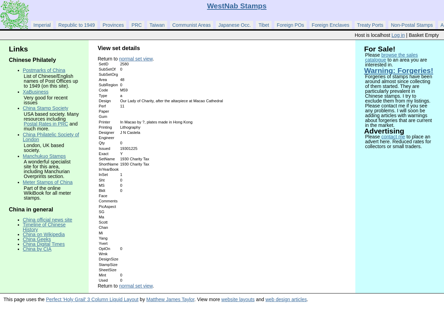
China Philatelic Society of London (51, 137)
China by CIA (37, 249)
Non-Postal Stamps (412, 25)
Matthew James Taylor (170, 299)
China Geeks (37, 239)
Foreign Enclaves (330, 25)
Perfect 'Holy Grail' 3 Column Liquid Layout (92, 299)
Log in (398, 35)
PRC (136, 25)
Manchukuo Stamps (44, 156)
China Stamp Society (45, 108)
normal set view (135, 59)
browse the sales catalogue (391, 57)
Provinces (113, 25)
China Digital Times (44, 244)
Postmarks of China (44, 70)
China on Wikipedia (44, 234)
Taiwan (157, 25)
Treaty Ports (370, 25)
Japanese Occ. (234, 25)
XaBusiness (36, 92)
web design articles (286, 299)
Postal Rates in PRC (46, 124)
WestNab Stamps (236, 6)
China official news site (47, 220)
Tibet (263, 25)
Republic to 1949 (76, 25)
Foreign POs (290, 25)
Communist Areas (191, 25)
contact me (393, 136)
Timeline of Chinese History (44, 227)
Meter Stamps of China (48, 182)
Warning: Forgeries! (398, 70)
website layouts (238, 299)
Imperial (42, 25)
